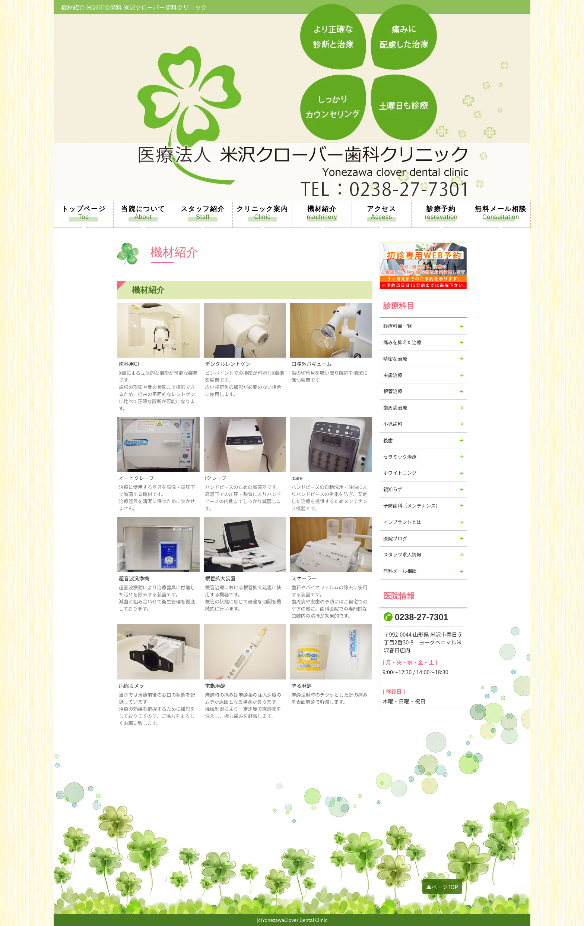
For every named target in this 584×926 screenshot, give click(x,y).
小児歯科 (392, 423)
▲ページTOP (442, 887)
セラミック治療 (400, 456)
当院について (143, 209)
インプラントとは (402, 521)
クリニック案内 (262, 209)
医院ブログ (395, 538)
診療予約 (441, 209)
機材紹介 (322, 209)
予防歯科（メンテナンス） (411, 505)
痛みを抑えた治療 (402, 342)
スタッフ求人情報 (402, 554)
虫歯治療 (392, 375)
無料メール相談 (501, 209)
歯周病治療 (395, 407)
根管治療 (392, 391)
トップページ (83, 209)
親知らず (392, 489)
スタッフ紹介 (203, 209)
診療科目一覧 (397, 325)
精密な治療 (395, 358)
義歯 (388, 440)
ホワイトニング (400, 472)
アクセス (381, 209)
